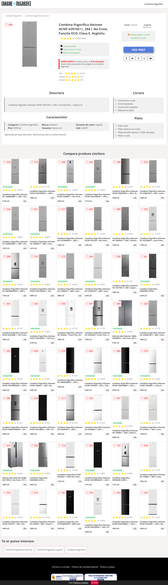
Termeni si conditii (61, 566)
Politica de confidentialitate (85, 566)
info (25, 201)
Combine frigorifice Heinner (37, 16)
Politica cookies (107, 566)
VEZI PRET (138, 50)
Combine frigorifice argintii (50, 549)
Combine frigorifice (153, 4)
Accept (94, 582)
